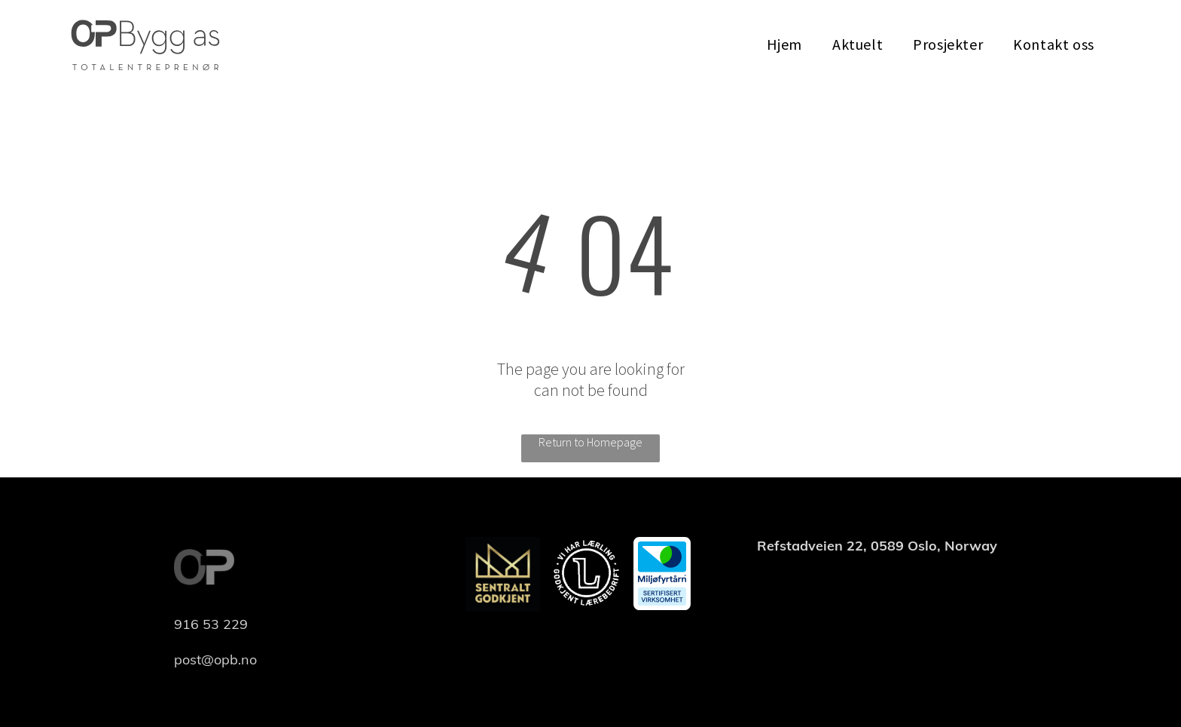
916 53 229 (211, 624)
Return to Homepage (590, 441)
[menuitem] (784, 44)
